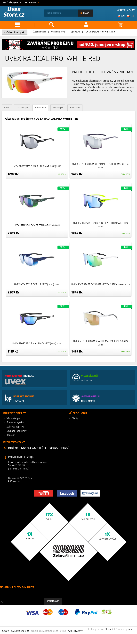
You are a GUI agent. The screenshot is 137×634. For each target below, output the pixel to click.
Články (75, 418)
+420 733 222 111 (125, 10)
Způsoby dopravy (15, 427)
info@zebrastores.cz (95, 87)
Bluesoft (109, 629)
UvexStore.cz (30, 2)
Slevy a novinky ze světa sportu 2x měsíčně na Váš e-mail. (28, 593)
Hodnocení (75, 108)
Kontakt (11, 435)
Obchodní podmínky (16, 431)
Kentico (131, 629)
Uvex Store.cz (13, 12)
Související (58, 108)
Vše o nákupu (13, 418)
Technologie (22, 108)
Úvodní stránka (39, 32)
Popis (6, 108)
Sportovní (75, 32)
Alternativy (40, 108)
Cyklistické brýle (58, 32)
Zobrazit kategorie (15, 32)
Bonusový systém (15, 422)
